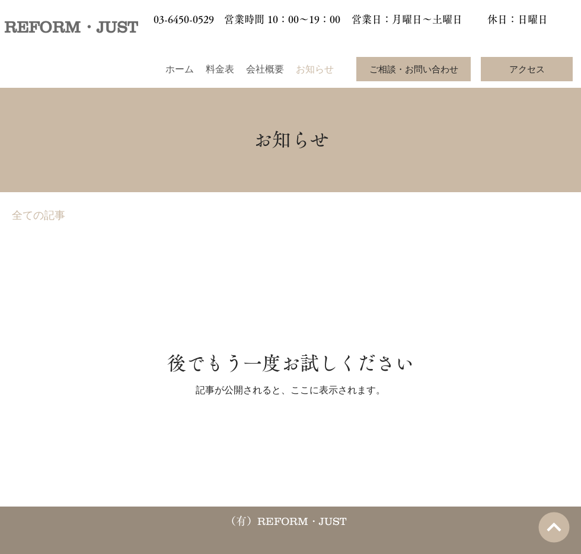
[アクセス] (527, 69)
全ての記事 (38, 215)
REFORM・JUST (71, 27)
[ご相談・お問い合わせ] (413, 69)
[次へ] (553, 527)
